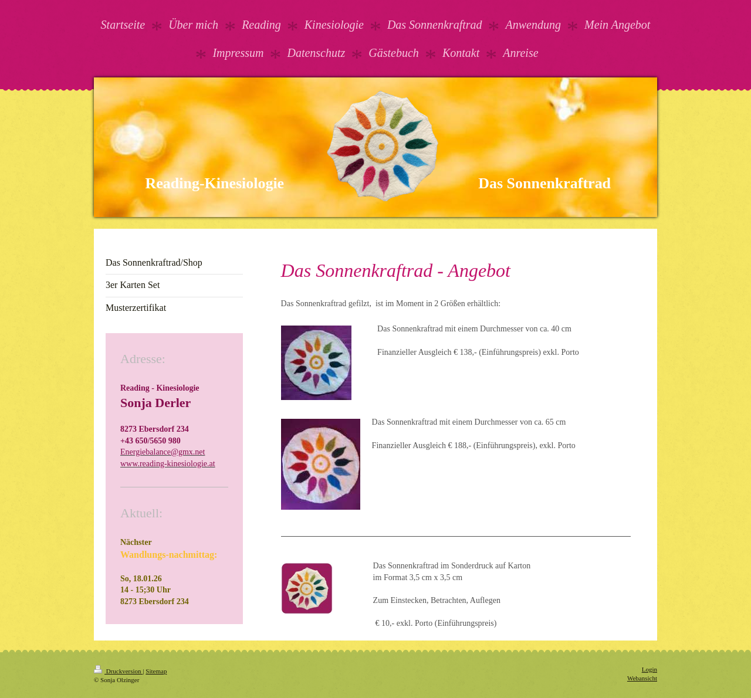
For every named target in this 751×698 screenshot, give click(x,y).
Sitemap (156, 671)
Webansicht (642, 678)
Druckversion (118, 671)
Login (649, 669)
